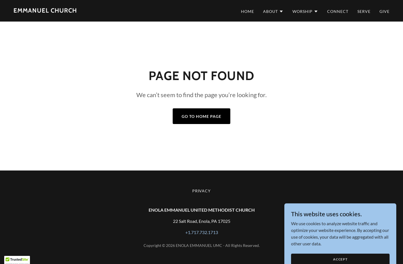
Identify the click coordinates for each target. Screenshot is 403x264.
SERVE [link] (364, 11)
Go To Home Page (201, 116)
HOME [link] (247, 11)
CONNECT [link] (337, 11)
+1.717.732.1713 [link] (201, 232)
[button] (273, 11)
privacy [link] (201, 190)
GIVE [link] (384, 11)
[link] (45, 10)
